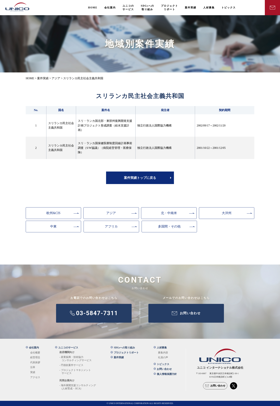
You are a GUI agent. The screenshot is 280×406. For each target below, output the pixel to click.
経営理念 (35, 357)
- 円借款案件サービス (71, 365)
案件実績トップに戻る (140, 178)
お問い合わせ (163, 369)
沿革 (32, 367)
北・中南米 (169, 213)
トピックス (161, 364)
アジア (111, 213)
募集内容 (163, 352)
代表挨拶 (35, 362)
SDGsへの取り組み (123, 347)
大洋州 (226, 213)
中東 (53, 226)
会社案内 (32, 347)
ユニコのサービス (66, 347)
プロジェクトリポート (125, 352)
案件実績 (117, 357)
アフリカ (111, 226)
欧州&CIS (53, 213)
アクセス (35, 377)
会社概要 (35, 352)
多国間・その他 (169, 226)
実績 (32, 372)
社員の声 (163, 357)
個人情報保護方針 (165, 374)
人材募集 (160, 347)
